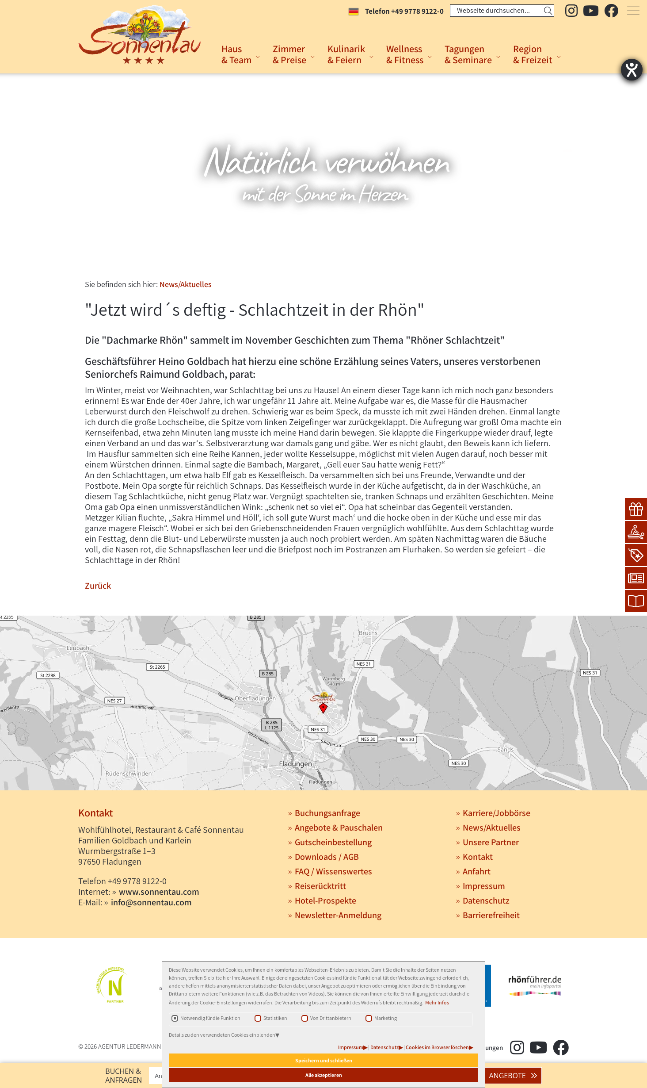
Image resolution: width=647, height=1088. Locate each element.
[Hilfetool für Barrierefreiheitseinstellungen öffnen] (632, 69)
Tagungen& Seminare (468, 54)
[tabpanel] (323, 172)
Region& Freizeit (532, 54)
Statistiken (275, 1018)
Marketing (385, 1018)
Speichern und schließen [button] (323, 1060)
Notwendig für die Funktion (210, 1018)
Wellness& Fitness (404, 54)
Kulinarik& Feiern (346, 54)
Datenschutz (384, 1047)
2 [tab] (322, 260)
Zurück (98, 585)
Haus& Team (236, 54)
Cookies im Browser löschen (437, 1047)
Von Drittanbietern (330, 1018)
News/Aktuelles (186, 284)
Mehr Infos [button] (437, 1002)
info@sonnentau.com (151, 902)
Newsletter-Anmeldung (338, 915)
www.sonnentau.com (159, 891)
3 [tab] (335, 260)
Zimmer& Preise (289, 54)
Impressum (350, 1047)
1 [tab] (309, 260)
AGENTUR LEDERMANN (129, 1046)
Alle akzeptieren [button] (323, 1075)
